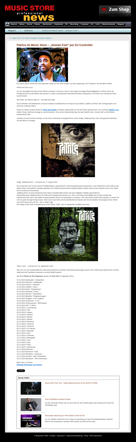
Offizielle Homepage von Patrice (29, 365)
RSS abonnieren (96, 436)
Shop (86, 436)
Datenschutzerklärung (74, 436)
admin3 (27, 38)
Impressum (61, 436)
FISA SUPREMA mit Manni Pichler (58, 399)
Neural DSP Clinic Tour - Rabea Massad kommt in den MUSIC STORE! (71, 383)
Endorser (29, 30)
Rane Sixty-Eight (49, 110)
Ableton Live (114, 110)
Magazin (12, 30)
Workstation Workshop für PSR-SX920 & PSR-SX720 (65, 416)
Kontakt (52, 436)
